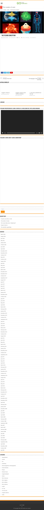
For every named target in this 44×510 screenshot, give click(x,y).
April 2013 (3, 363)
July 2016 (2, 298)
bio (2, 461)
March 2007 (3, 427)
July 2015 (2, 321)
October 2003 (3, 448)
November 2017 (4, 273)
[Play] (2, 133)
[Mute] (39, 133)
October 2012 (3, 373)
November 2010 (4, 400)
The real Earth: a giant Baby (6, 227)
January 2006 (3, 431)
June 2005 (3, 435)
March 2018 (3, 269)
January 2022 (3, 242)
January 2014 (3, 348)
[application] (22, 122)
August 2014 (3, 336)
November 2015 (4, 315)
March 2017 (3, 290)
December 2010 (4, 398)
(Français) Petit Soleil (10, 78)
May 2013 (3, 360)
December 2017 (4, 271)
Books (3, 476)
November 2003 (4, 446)
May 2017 (3, 286)
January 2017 (3, 292)
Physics (3, 469)
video (8, 9)
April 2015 (3, 325)
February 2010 (3, 404)
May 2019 (3, 257)
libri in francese (5, 478)
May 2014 (3, 342)
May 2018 (3, 265)
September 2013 (4, 354)
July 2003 (2, 450)
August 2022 (3, 236)
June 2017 (3, 284)
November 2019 (4, 253)
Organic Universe (6, 92)
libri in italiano (4, 482)
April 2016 (3, 304)
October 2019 (3, 255)
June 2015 (3, 323)
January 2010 (3, 406)
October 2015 (3, 317)
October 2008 (3, 421)
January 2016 (3, 311)
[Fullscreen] (41, 133)
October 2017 (3, 275)
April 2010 (3, 402)
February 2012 (3, 390)
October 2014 (3, 333)
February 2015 (3, 329)
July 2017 (2, 282)
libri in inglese (4, 480)
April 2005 (3, 437)
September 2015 (4, 319)
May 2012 (3, 383)
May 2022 (3, 240)
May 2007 (3, 425)
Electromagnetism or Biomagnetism (9, 465)
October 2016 (3, 296)
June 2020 (3, 246)
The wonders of (7, 7)
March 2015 (3, 327)
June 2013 (3, 358)
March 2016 (3, 306)
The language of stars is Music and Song (34, 78)
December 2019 (4, 250)
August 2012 (3, 377)
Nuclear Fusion (5, 471)
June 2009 (3, 412)
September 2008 (4, 423)
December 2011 (4, 392)
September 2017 (4, 277)
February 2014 (3, 346)
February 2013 (3, 367)
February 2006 (3, 429)
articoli (3, 459)
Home (1, 9)
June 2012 (3, 381)
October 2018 (3, 259)
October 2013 (3, 352)
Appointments (5, 457)
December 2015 (4, 313)
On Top (3, 488)
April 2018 (3, 267)
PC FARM (22, 505)
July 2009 (2, 410)
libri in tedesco (5, 484)
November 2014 (4, 331)
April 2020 (3, 248)
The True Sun (4, 490)
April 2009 (3, 414)
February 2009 (3, 419)
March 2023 (3, 234)
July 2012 (2, 379)
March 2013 (3, 365)
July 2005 (2, 433)
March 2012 (3, 387)
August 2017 (3, 280)
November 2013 (4, 350)
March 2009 (3, 416)
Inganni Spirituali (5, 473)
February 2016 (3, 309)
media (5, 9)
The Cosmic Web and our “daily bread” (8, 223)
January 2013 (3, 369)
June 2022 (3, 238)
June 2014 (3, 340)
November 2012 (4, 371)
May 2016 (3, 302)
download (4, 463)
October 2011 (3, 394)
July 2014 (2, 338)
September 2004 (4, 441)
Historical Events (5, 467)
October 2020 (3, 244)
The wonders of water (5, 220)
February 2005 (3, 439)
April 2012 (3, 385)
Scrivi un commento (25, 37)
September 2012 (4, 375)
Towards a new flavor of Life (6, 218)
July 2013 (2, 356)
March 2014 (3, 344)
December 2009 (4, 408)
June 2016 (3, 300)
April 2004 (3, 443)
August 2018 (3, 261)
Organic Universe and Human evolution (21, 93)
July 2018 (2, 263)
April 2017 (3, 288)
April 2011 (3, 396)
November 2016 (4, 294)
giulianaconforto (5, 37)
